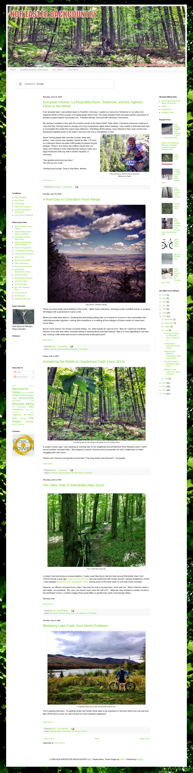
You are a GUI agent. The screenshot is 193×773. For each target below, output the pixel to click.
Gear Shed (73, 69)
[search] (64, 84)
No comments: (63, 611)
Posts (17, 372)
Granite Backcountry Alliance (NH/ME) (23, 233)
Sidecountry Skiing (23, 412)
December (168, 319)
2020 (164, 295)
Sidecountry (30, 410)
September (169, 323)
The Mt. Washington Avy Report (23, 211)
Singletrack (74, 349)
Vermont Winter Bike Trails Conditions (23, 243)
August (167, 327)
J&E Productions (21, 263)
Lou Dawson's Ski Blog (24, 251)
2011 (164, 390)
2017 (164, 306)
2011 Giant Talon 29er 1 (176, 242)
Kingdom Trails (168, 112)
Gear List (24, 392)
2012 (164, 387)
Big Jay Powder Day (177, 256)
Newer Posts (49, 739)
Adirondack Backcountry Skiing (22, 270)
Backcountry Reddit (22, 260)
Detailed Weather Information (34, 69)
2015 (164, 313)
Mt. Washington (19, 407)
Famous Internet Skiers (24, 254)
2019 (164, 298)
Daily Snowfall (20, 197)
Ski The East (20, 296)
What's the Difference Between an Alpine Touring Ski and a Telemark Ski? (170, 146)
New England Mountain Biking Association (171, 102)
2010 (164, 394)
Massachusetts (64, 473)
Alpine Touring (23, 385)
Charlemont (54, 473)
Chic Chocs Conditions (24, 215)
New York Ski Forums (23, 266)
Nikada (122, 759)
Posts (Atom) (59, 743)
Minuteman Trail (23, 401)
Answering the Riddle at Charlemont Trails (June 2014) (84, 361)
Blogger (140, 759)
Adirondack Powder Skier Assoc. (22, 238)
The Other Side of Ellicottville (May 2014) (73, 485)
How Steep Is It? (176, 157)
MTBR (164, 106)
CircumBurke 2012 (177, 206)
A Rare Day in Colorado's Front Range (71, 199)
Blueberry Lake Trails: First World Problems (75, 626)
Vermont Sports (21, 275)
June (166, 330)
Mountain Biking (63, 349)
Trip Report (83, 349)
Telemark (23, 418)
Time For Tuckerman (23, 248)
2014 (164, 316)
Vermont (84, 731)
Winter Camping (18, 424)
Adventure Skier (21, 281)
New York (74, 613)
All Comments (21, 377)
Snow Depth (20, 204)
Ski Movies (28, 415)
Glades (23, 395)
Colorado (53, 349)
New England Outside (23, 278)
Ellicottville (54, 613)
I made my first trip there (77, 579)
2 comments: (68, 187)
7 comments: (63, 470)
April (166, 379)
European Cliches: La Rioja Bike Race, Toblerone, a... (172, 336)
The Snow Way (21, 284)
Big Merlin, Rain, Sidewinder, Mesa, (73, 582)
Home (12, 69)
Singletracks (167, 109)
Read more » (48, 180)
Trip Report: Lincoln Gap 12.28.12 (177, 193)
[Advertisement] (23, 142)
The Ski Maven (21, 293)
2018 (164, 302)
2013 (164, 383)
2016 (164, 309)
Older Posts (144, 739)
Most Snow (19, 200)
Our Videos (58, 69)
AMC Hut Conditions (23, 207)
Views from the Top (22, 299)
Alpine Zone (19, 257)
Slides (14, 418)
